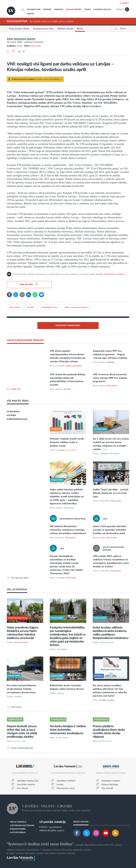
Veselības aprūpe (106, 700)
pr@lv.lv (60, 831)
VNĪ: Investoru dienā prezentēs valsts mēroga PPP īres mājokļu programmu (110, 378)
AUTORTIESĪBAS (18, 832)
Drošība (30, 307)
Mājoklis (110, 362)
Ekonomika (36, 46)
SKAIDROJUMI (34, 9)
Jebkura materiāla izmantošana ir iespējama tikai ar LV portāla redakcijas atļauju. (49, 850)
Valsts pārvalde (21, 642)
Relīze (19, 46)
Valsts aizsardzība (74, 366)
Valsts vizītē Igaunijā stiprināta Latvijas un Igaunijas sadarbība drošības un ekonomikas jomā (109, 529)
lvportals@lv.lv (55, 827)
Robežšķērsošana (49, 307)
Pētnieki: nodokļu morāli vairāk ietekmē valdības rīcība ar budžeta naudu (67, 442)
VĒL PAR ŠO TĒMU (18, 401)
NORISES (47, 9)
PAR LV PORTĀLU (18, 822)
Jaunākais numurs (111, 781)
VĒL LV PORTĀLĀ (17, 589)
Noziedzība (62, 649)
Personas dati (19, 741)
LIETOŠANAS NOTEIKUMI (22, 825)
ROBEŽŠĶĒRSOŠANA (17, 419)
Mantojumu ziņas (66, 788)
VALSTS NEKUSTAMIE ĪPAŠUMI (25, 340)
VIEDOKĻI (58, 9)
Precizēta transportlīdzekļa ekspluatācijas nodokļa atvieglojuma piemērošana (21, 689)
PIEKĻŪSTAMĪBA (18, 829)
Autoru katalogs (110, 784)
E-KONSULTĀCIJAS (102, 9)
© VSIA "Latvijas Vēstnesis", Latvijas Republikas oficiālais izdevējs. (41, 853)
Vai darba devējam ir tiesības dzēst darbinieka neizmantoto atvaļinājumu (68, 730)
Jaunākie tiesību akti (27, 781)
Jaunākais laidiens (66, 781)
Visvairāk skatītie (26, 784)
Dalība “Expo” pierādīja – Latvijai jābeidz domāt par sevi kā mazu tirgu (110, 493)
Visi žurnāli (107, 788)
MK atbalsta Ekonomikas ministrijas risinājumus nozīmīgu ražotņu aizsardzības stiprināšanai (68, 529)
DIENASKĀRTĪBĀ (74, 9)
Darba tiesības (62, 738)
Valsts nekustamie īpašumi (21, 39)
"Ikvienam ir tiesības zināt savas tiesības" (40, 844)
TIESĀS (87, 9)
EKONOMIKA (13, 412)
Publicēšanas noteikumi (114, 274)
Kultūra (60, 693)
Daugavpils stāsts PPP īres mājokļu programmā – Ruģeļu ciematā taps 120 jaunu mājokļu (110, 354)
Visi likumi (22, 788)
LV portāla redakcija (52, 821)
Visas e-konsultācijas (22, 748)
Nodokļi (18, 697)
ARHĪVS (30, 14)
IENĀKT (125, 3)
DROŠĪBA (11, 415)
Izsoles (60, 784)
